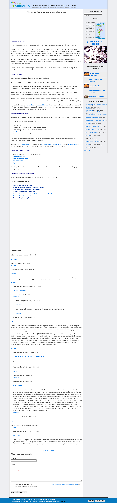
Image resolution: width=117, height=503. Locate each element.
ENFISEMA (88, 107)
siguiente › (46, 451)
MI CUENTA (87, 150)
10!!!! (12, 421)
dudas (87, 147)
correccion (19, 305)
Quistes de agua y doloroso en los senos (95, 120)
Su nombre (14, 458)
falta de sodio (17, 386)
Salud (67, 6)
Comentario (15, 471)
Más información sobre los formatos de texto (65, 485)
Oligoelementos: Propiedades (94, 74)
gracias (15, 371)
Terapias (73, 6)
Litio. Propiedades (94, 86)
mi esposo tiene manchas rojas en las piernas (96, 104)
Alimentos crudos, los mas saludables (94, 137)
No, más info (100, 501)
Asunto (13, 465)
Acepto (91, 501)
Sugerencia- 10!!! (18, 436)
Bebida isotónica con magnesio (95, 80)
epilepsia (88, 140)
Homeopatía (45, 6)
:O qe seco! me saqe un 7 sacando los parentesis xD (28, 357)
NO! (12, 321)
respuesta (14, 274)
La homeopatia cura (90, 146)
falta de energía (89, 110)
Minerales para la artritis (96, 96)
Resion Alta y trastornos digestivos (94, 111)
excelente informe (90, 125)
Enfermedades (36, 6)
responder (14, 265)
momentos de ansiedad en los (93, 117)
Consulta (88, 135)
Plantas (53, 6)
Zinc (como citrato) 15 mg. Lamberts (97, 92)
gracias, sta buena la (19, 290)
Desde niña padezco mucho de (93, 129)
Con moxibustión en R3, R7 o (92, 132)
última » (52, 451)
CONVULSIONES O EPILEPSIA (92, 141)
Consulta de (89, 123)
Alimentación (60, 6)
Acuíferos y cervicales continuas (93, 126)
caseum (88, 108)
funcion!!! (14, 259)
